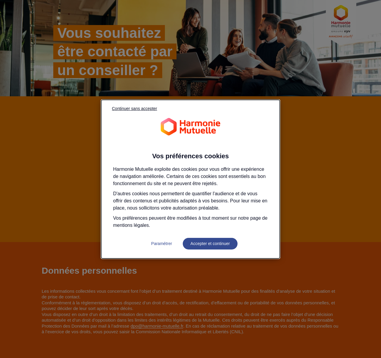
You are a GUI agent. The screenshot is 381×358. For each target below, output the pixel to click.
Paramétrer (161, 243)
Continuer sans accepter (134, 108)
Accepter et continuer (210, 243)
